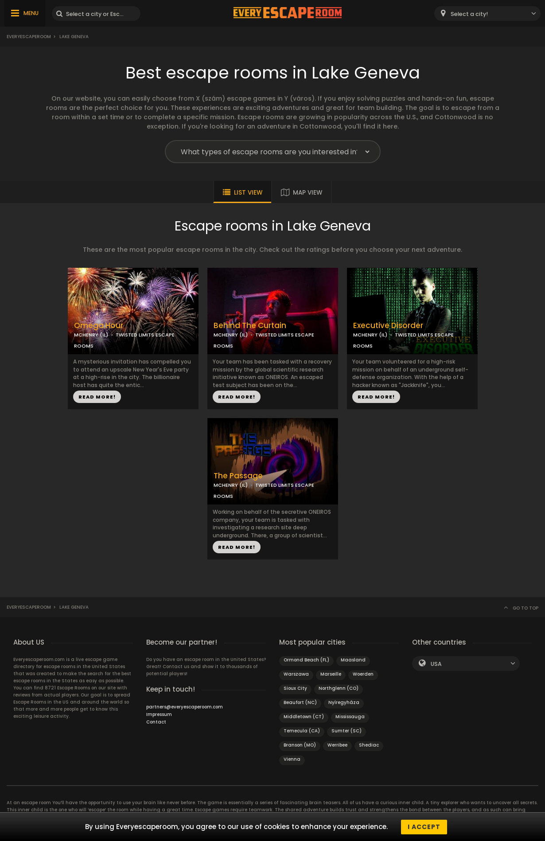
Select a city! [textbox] (469, 14)
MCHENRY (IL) (91, 334)
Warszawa (296, 674)
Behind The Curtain (250, 325)
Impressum (159, 714)
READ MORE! (97, 396)
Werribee (337, 745)
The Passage (238, 476)
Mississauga (350, 716)
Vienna (292, 759)
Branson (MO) (300, 745)
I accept (424, 826)
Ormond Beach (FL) (306, 660)
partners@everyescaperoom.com (184, 707)
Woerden (363, 674)
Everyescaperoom (29, 36)
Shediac (369, 745)
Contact (156, 722)
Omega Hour (98, 325)
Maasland (353, 660)
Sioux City (295, 688)
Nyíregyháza (343, 702)
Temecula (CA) (302, 731)
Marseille (330, 674)
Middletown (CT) (304, 716)
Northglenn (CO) (338, 688)
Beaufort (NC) (300, 702)
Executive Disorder (388, 325)
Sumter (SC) (346, 731)
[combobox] (487, 13)
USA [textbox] (436, 664)
